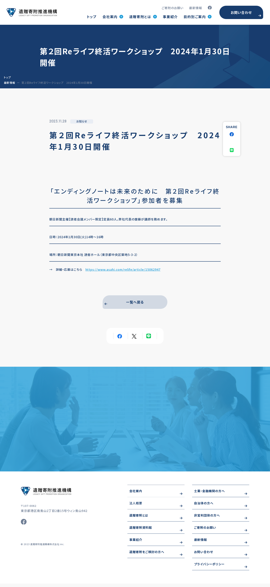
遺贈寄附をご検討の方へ (146, 555)
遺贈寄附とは (138, 518)
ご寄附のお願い (172, 7)
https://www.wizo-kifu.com (57, 494)
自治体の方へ (203, 506)
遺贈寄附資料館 (140, 531)
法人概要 (135, 506)
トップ (92, 16)
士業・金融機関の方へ (209, 494)
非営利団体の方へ (207, 518)
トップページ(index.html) (31, 12)
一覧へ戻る (135, 302)
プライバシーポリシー (209, 567)
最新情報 (195, 7)
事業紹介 (170, 16)
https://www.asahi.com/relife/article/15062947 (123, 269)
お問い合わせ (241, 12)
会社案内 (135, 494)
